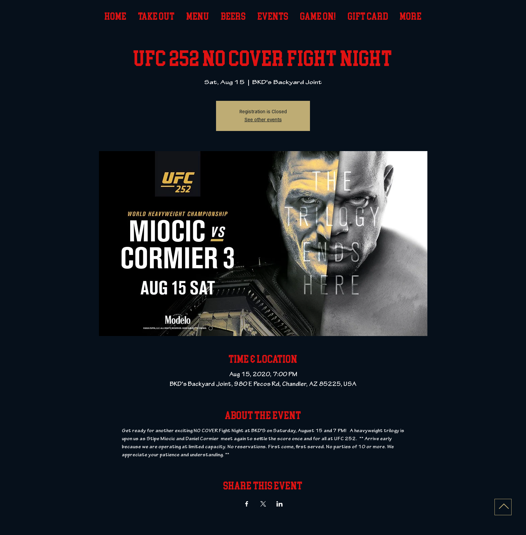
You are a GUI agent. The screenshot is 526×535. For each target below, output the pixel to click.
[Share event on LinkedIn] (279, 504)
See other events (263, 120)
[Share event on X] (263, 504)
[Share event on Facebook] (247, 504)
